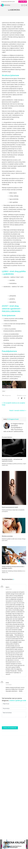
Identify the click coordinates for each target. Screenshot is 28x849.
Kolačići (14, 817)
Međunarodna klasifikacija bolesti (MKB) (14, 782)
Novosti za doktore (14, 802)
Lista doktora (14, 806)
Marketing (14, 819)
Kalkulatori (14, 784)
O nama (14, 812)
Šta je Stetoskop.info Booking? (14, 790)
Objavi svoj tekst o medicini (14, 797)
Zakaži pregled (14, 775)
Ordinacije (14, 772)
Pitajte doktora (14, 777)
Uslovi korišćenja (14, 829)
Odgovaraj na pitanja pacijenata (14, 795)
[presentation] (13, 721)
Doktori (14, 770)
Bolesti (14, 779)
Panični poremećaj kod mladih (10, 507)
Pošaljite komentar (10, 727)
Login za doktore (14, 804)
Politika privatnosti (14, 814)
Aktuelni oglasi (14, 826)
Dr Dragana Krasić (13, 419)
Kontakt (14, 824)
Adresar (14, 822)
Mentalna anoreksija (7, 536)
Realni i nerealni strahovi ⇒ (17, 410)
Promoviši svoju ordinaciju (14, 799)
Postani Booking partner (14, 792)
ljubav (3, 391)
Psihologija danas (7, 395)
